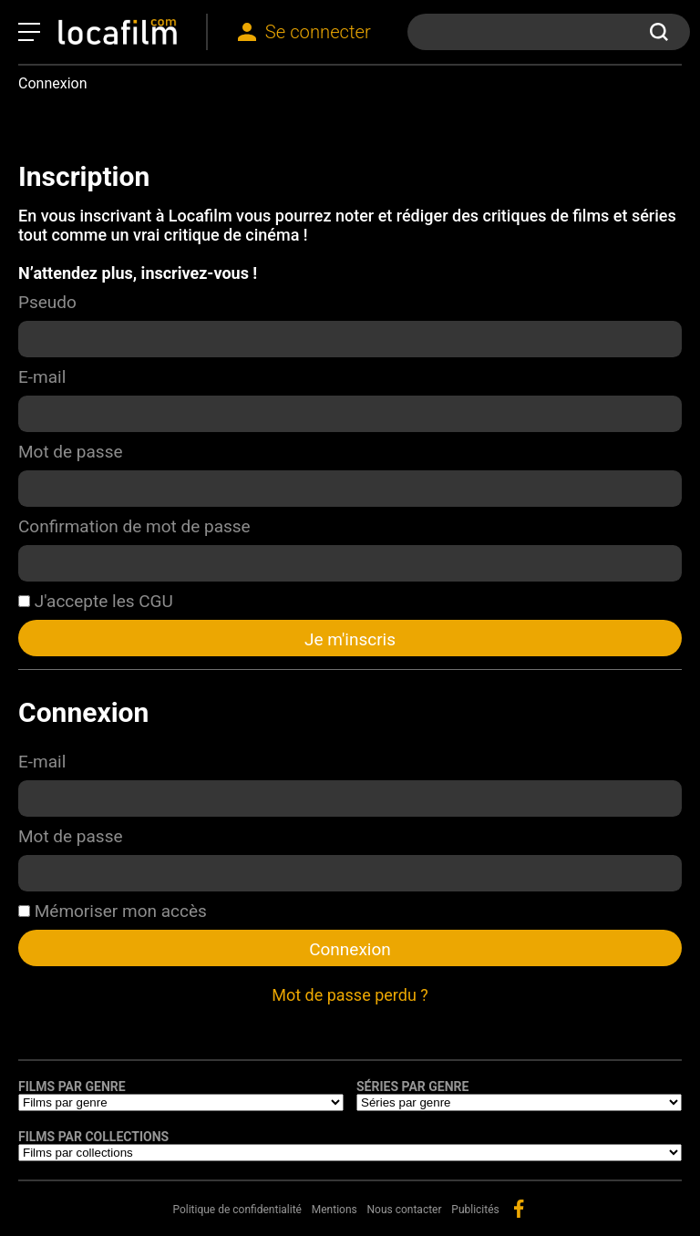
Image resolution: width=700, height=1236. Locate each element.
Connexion (350, 949)
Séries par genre (412, 1086)
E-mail (42, 376)
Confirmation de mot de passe (134, 526)
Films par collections (93, 1136)
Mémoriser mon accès (112, 911)
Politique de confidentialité (237, 1209)
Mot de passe (70, 451)
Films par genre (72, 1086)
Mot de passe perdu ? (350, 994)
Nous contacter (404, 1209)
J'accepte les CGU (95, 601)
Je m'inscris (350, 639)
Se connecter (318, 32)
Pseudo (47, 302)
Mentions (334, 1209)
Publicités (475, 1209)
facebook (519, 1209)
